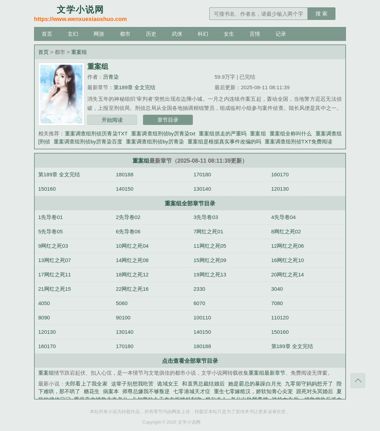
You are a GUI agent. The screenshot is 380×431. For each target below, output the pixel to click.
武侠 (177, 34)
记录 (281, 34)
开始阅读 (112, 120)
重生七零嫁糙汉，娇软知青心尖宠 (253, 391)
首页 (47, 34)
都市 (125, 34)
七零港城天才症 (191, 391)
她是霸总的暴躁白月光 (254, 384)
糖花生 (92, 391)
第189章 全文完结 (134, 87)
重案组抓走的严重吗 (222, 133)
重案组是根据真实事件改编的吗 (224, 141)
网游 (99, 34)
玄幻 (73, 34)
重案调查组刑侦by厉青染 (155, 141)
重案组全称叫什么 (291, 133)
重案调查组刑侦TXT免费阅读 (298, 141)
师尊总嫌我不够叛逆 (146, 391)
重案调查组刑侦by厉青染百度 (88, 141)
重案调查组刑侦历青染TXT (96, 133)
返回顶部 (358, 380)
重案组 (79, 52)
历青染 (111, 77)
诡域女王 (167, 384)
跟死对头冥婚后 (314, 391)
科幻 (203, 34)
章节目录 (167, 120)
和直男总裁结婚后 (203, 384)
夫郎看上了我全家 (86, 384)
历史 (151, 34)
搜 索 (321, 13)
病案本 (111, 391)
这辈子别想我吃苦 (132, 384)
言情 (255, 34)
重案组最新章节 (267, 373)
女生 (229, 34)
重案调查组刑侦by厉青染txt (163, 133)
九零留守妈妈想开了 (309, 384)
